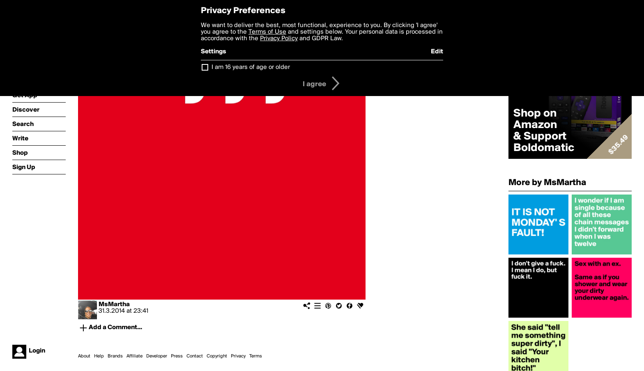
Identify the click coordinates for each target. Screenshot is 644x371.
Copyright (217, 356)
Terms (255, 356)
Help (99, 356)
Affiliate (134, 356)
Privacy (238, 356)
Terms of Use (267, 32)
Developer (156, 356)
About (84, 356)
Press (177, 356)
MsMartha (114, 304)
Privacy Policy (279, 38)
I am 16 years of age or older (251, 67)
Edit (437, 51)
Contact (194, 356)
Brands (115, 356)
